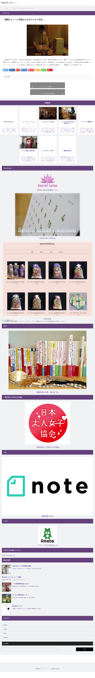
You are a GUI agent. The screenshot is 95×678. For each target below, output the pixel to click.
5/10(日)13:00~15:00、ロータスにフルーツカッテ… (14, 585)
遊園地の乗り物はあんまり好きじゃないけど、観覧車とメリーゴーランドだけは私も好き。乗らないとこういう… (67, 166)
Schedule (5, 643)
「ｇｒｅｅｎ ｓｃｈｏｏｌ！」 (28, 128)
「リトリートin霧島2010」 (87, 127)
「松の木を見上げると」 (9, 127)
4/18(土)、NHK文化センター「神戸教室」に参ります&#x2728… (27, 574)
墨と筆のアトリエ (17, 612)
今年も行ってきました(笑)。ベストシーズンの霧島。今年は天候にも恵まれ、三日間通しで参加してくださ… (87, 137)
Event (4, 639)
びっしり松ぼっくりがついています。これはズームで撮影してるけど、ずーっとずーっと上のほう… (9, 137)
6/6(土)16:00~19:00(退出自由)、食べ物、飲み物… (24, 603)
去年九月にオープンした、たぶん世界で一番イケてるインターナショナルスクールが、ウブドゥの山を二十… (28, 137)
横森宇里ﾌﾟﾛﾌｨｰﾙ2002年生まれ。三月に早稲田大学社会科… (26, 592)
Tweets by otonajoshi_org (8, 561)
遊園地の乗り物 (67, 156)
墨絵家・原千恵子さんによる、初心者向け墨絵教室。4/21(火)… (27, 614)
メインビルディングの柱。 (48, 156)
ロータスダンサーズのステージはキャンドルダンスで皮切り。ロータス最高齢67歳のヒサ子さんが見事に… (48, 137)
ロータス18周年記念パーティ (20, 601)
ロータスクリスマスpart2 (48, 127)
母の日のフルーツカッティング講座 (11, 583)
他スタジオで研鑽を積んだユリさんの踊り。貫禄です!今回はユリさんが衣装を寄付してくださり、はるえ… (28, 166)
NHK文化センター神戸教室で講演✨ (22, 572)
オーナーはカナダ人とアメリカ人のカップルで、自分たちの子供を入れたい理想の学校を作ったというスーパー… (48, 166)
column (5, 635)
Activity (8, 76)
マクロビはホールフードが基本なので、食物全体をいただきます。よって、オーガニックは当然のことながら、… (67, 137)
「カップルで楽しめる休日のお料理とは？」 (67, 128)
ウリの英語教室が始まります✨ (21, 589)
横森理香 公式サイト (46, 674)
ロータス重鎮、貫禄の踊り (28, 156)
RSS (3, 671)
